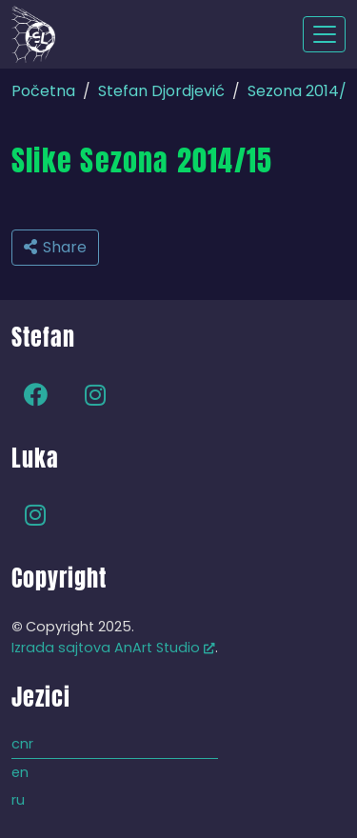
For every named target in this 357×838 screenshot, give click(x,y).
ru (18, 799)
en (20, 772)
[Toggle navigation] (324, 34)
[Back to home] (33, 34)
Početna (43, 91)
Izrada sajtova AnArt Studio (113, 647)
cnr (22, 743)
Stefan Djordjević (161, 91)
